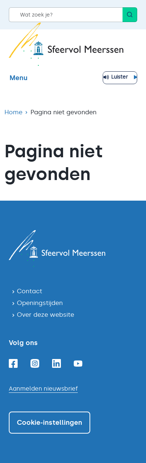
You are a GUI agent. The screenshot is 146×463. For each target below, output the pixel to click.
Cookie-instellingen (49, 423)
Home (13, 112)
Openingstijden (40, 302)
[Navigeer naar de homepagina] (73, 248)
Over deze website (45, 314)
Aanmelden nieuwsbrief (43, 388)
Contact (29, 291)
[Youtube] (78, 363)
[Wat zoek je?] (66, 14)
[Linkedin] (56, 363)
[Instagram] (34, 363)
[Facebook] (13, 363)
